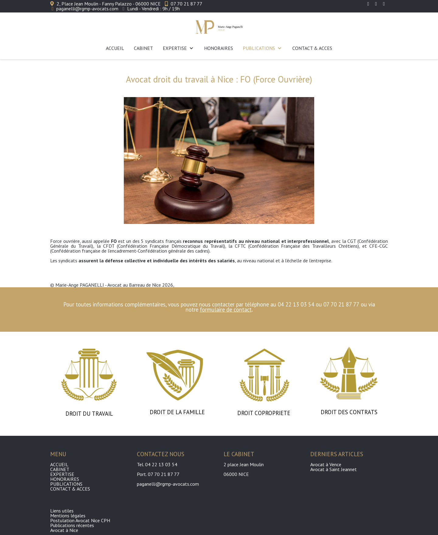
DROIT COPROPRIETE (264, 413)
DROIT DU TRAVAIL (89, 413)
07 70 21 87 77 (186, 4)
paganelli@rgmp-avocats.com (87, 8)
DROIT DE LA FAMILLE (177, 412)
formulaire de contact (226, 309)
